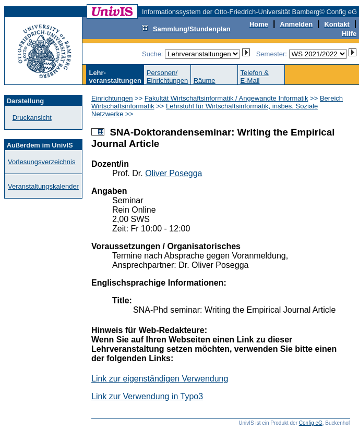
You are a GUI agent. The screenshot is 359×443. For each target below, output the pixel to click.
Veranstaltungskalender (43, 186)
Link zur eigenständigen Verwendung (159, 378)
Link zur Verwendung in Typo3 (147, 396)
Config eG (310, 423)
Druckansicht (32, 117)
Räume (205, 80)
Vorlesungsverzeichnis (41, 162)
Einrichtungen (112, 98)
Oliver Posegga (173, 173)
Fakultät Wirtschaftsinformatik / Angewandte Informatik (226, 98)
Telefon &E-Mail (255, 76)
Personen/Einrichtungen (167, 76)
